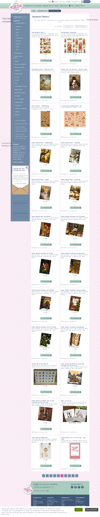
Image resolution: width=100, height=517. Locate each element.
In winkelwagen (45, 60)
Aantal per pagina (81, 26)
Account (35, 499)
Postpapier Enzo (29, 5)
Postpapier (18, 105)
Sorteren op (68, 26)
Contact (35, 505)
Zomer (17, 49)
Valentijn (18, 41)
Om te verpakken (19, 99)
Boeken (16, 61)
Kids (16, 83)
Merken (77, 5)
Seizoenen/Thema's (20, 23)
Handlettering (19, 73)
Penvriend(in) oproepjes (67, 499)
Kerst (17, 32)
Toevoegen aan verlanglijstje (40, 63)
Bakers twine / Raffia (18, 57)
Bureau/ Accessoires (20, 64)
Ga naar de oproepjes (21, 183)
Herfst (17, 29)
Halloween (18, 26)
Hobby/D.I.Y (18, 70)
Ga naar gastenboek (18, 162)
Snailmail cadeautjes (21, 108)
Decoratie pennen (19, 67)
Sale (72, 5)
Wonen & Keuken (54, 5)
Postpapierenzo (65, 497)
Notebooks (17, 95)
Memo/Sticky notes (20, 92)
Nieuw (82, 5)
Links (62, 505)
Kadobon (17, 80)
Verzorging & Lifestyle (41, 5)
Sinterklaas (19, 38)
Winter (17, 46)
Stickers (17, 114)
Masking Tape (18, 89)
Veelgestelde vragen (38, 501)
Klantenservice (37, 497)
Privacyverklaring (37, 507)
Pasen (17, 35)
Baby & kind (63, 5)
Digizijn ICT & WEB (83, 515)
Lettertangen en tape (21, 86)
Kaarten (17, 77)
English (35, 504)
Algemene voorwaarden (38, 502)
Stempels (17, 111)
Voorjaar (18, 43)
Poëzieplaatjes (19, 102)
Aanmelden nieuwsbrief (40, 490)
